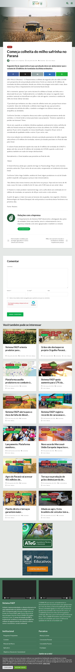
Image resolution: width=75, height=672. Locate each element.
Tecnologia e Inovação (12, 367)
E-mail (29, 290)
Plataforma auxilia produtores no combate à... (18, 381)
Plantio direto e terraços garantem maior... (17, 510)
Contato (6, 640)
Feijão (53, 332)
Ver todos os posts (24, 229)
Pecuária (59, 397)
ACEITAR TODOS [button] (20, 667)
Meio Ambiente (62, 462)
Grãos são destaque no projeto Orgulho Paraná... (53, 349)
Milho (9, 47)
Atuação (18, 365)
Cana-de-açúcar (46, 367)
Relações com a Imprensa (15, 60)
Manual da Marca (9, 644)
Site (49, 290)
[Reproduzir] (5, 598)
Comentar (42, 60)
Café (54, 432)
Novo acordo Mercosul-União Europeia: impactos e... (55, 446)
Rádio (57, 434)
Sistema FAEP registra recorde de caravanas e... (53, 413)
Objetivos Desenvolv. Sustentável (14, 652)
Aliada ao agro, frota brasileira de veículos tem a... (55, 510)
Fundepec (43, 648)
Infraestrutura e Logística (49, 370)
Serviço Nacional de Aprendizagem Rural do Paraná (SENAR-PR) (17, 614)
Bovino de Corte (46, 432)
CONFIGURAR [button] (8, 667)
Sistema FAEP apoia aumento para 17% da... (52, 381)
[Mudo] (30, 598)
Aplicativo (6, 648)
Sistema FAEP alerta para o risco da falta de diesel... (18, 413)
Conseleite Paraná (46, 644)
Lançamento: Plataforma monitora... (17, 446)
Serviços (44, 335)
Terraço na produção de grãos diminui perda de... (53, 478)
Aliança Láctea (44, 635)
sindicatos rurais (7, 617)
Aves (60, 429)
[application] (19, 589)
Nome (9, 290)
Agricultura (10, 332)
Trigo (55, 335)
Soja (23, 332)
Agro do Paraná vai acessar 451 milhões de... (18, 478)
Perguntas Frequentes (10, 635)
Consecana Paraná (46, 640)
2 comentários (63, 483)
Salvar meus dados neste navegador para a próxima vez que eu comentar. (29, 298)
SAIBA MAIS (46, 663)
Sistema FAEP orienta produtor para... (16, 349)
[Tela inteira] (34, 598)
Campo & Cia (61, 432)
